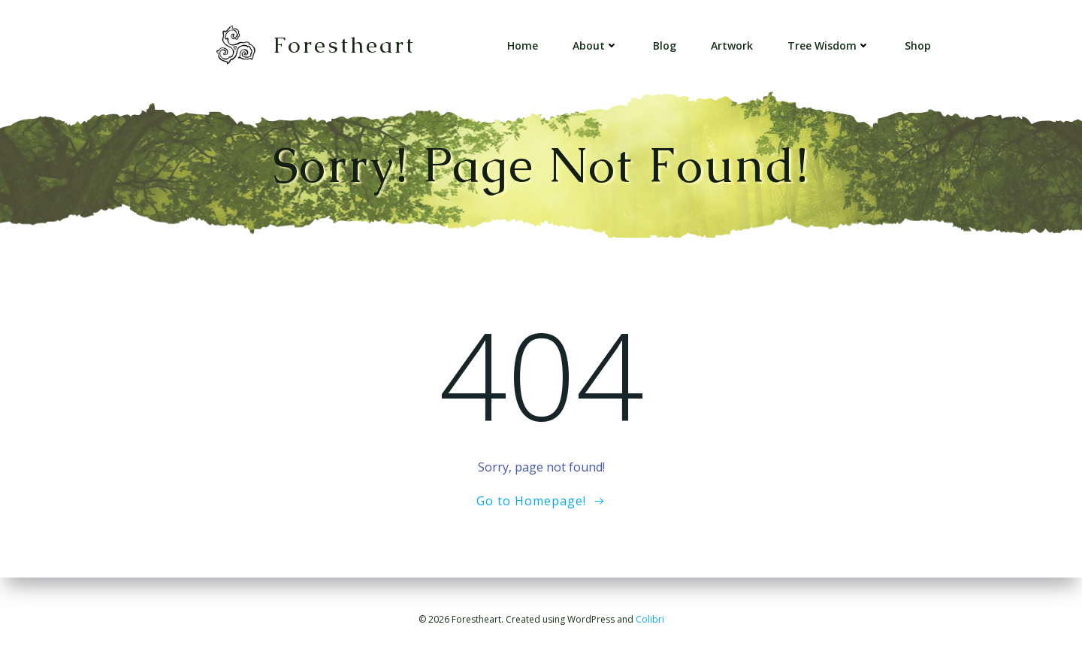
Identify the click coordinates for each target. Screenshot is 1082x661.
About (595, 45)
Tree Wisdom (828, 45)
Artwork (732, 45)
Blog (664, 45)
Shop (918, 45)
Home (522, 45)
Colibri (650, 619)
